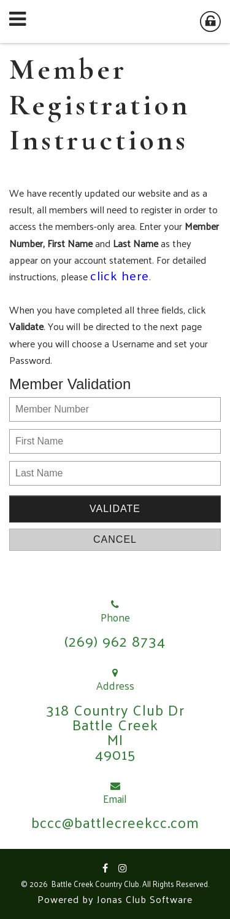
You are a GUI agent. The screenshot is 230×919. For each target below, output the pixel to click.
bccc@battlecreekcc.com (115, 821)
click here (119, 275)
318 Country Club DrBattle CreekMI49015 (115, 731)
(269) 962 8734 (115, 640)
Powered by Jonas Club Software (115, 899)
